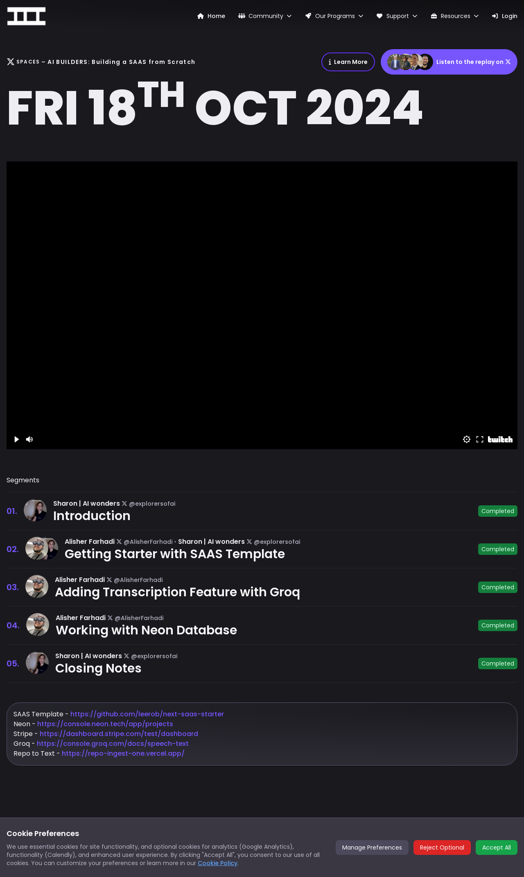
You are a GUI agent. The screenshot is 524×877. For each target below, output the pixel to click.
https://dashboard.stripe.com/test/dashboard (119, 733)
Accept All (496, 847)
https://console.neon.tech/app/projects (105, 724)
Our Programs (334, 16)
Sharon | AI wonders (86, 503)
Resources (454, 16)
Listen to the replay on (449, 62)
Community (265, 16)
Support (397, 16)
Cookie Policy (217, 863)
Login (505, 16)
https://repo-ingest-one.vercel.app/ (122, 753)
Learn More (348, 62)
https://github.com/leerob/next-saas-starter (147, 714)
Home (211, 16)
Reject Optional (442, 847)
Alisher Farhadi (90, 541)
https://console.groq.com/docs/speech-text (113, 743)
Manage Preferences (372, 847)
